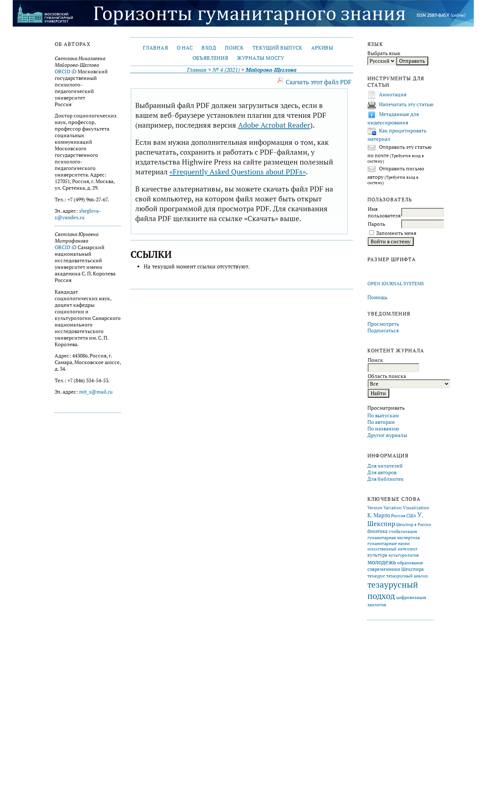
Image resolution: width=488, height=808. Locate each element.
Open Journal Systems (395, 284)
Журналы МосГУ (260, 58)
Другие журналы (387, 435)
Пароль (376, 224)
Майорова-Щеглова (271, 69)
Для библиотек (385, 479)
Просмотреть (383, 324)
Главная (155, 48)
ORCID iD (66, 71)
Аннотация (392, 94)
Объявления (210, 58)
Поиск (234, 48)
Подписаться (383, 330)
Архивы (322, 48)
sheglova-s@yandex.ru (78, 214)
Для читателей (385, 466)
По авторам (381, 422)
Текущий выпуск (277, 48)
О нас (185, 48)
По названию (383, 428)
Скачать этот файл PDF (318, 82)
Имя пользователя (384, 212)
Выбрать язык (384, 53)
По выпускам (383, 415)
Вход (209, 48)
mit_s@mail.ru (96, 391)
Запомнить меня (396, 233)
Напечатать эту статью (406, 104)
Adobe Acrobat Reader (274, 125)
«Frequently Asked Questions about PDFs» (237, 172)
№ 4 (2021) (226, 69)
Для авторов (382, 472)
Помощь (377, 297)
